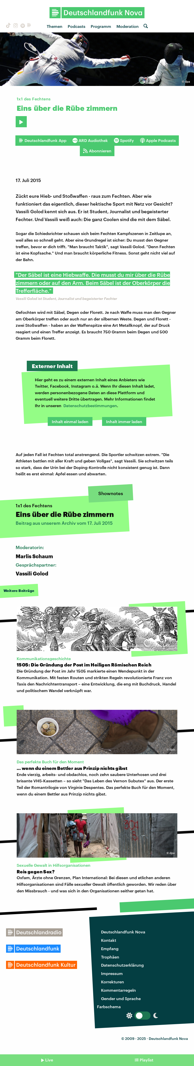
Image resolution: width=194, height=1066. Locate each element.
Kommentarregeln (118, 990)
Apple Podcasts (158, 140)
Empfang (109, 948)
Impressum (112, 973)
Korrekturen (112, 981)
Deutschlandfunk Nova (123, 931)
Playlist (146, 1059)
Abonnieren (97, 150)
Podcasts (76, 26)
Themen (54, 26)
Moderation (127, 26)
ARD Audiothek (90, 140)
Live (49, 1059)
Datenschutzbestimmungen (90, 405)
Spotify (124, 140)
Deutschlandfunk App (42, 140)
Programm (101, 26)
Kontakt (108, 940)
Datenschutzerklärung (122, 965)
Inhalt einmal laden (70, 421)
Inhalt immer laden (124, 421)
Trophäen (110, 956)
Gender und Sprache (121, 998)
